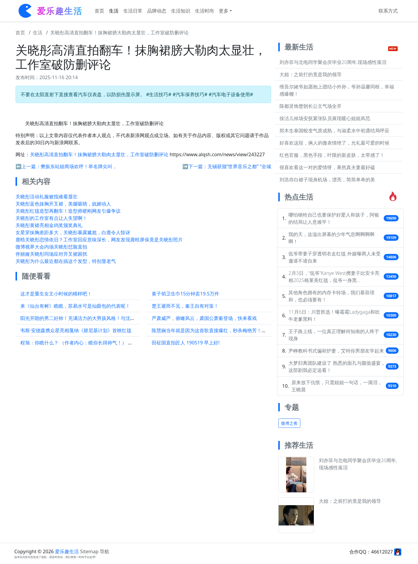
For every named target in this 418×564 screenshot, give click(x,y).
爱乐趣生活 (67, 551)
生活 (114, 10)
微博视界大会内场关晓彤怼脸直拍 (51, 246)
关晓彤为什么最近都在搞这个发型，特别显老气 (66, 261)
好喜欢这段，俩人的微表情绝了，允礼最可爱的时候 (334, 143)
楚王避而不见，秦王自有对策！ (185, 306)
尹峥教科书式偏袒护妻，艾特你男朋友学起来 (336, 350)
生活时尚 (204, 10)
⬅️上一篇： (28, 166)
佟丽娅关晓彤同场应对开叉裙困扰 (51, 254)
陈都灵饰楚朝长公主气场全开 (310, 106)
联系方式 (388, 10)
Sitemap (89, 551)
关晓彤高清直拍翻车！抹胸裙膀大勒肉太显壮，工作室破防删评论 (119, 32)
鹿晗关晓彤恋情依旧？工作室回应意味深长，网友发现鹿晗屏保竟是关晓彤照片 (99, 239)
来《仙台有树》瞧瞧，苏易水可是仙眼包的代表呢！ (75, 306)
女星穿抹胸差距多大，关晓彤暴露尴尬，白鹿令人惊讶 (73, 232)
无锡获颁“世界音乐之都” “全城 (239, 166)
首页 (99, 10)
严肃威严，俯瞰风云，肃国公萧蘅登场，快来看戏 (204, 318)
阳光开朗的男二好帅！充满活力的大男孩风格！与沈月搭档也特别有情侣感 (99, 318)
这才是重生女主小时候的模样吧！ (56, 293)
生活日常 (132, 10)
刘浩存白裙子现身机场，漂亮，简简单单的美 (327, 179)
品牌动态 (156, 10)
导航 (104, 551)
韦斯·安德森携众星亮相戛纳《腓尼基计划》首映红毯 (75, 330)
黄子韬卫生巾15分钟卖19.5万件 (185, 293)
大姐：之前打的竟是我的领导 (310, 74)
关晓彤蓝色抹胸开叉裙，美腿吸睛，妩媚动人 (63, 203)
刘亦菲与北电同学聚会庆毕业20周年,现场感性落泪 (332, 62)
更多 (223, 10)
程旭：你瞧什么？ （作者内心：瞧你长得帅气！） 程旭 (78, 342)
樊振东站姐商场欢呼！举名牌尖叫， (79, 166)
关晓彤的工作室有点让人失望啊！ (51, 218)
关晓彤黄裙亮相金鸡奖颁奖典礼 (49, 225)
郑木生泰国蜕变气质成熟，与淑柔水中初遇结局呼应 (334, 130)
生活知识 (180, 10)
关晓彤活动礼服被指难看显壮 (47, 196)
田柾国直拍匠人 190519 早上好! (186, 342)
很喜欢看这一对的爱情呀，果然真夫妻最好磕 (327, 167)
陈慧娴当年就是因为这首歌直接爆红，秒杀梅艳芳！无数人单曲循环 (223, 330)
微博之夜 (289, 423)
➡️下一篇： (195, 166)
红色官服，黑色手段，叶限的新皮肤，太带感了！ (332, 155)
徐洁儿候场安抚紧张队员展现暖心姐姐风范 (324, 118)
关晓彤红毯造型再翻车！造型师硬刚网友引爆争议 (68, 211)
